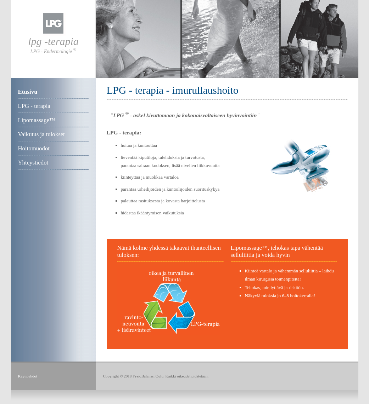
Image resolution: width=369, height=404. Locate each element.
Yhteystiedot (33, 162)
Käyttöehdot (28, 376)
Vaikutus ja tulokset (41, 134)
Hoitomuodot (34, 148)
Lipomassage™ (36, 120)
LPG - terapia (34, 106)
